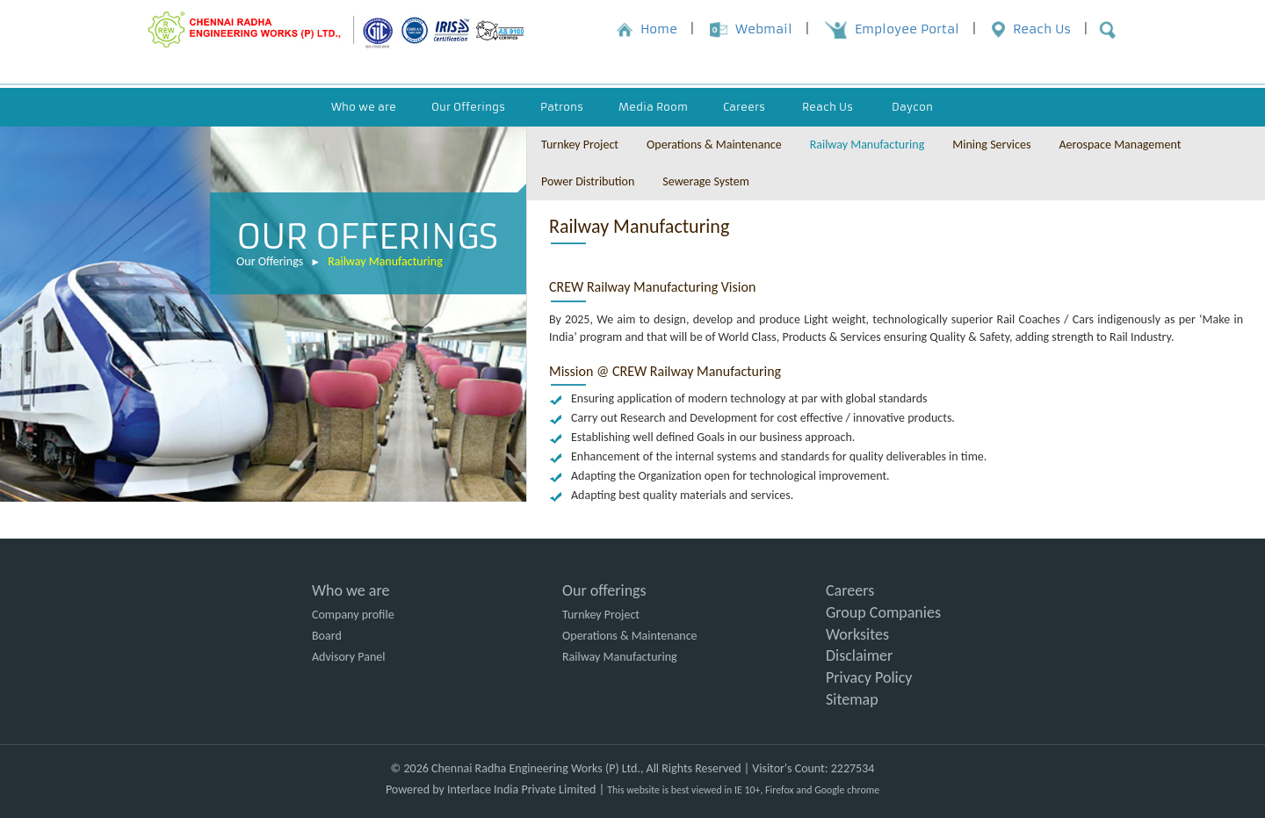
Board (327, 635)
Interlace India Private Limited (521, 789)
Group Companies (883, 612)
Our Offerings (269, 262)
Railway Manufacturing (385, 262)
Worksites (857, 634)
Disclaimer (859, 655)
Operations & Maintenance (714, 144)
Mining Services (991, 144)
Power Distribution (587, 181)
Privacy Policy (869, 677)
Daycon (912, 106)
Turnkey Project (579, 144)
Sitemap (852, 699)
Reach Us (827, 106)
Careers (850, 590)
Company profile (353, 614)
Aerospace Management (1120, 144)
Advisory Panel (348, 656)
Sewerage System (705, 181)
